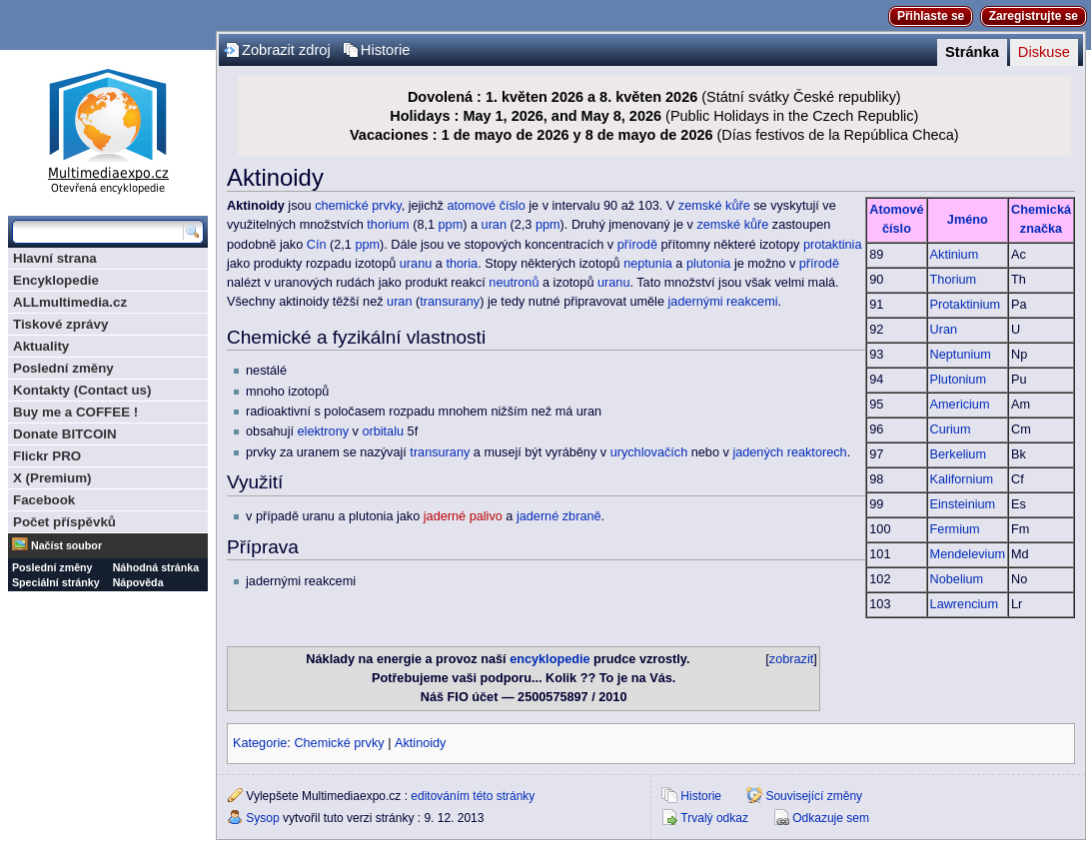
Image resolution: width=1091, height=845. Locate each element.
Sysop (262, 818)
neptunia (647, 264)
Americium (960, 405)
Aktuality (41, 346)
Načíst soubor (66, 545)
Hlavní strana (55, 258)
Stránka (972, 52)
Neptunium (960, 355)
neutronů (514, 283)
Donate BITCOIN (65, 433)
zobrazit (791, 659)
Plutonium (958, 380)
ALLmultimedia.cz (70, 302)
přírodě (637, 245)
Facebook (44, 499)
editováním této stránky (473, 796)
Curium (950, 429)
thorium (388, 225)
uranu (416, 264)
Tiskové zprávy (60, 324)
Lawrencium (964, 604)
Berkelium (958, 454)
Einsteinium (963, 504)
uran (494, 225)
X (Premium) (52, 477)
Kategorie (260, 743)
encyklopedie (549, 659)
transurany (450, 302)
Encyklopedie (56, 280)
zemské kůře (714, 206)
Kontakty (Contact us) (82, 390)
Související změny (813, 796)
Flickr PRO (47, 455)
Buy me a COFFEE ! (75, 412)
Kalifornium (961, 479)
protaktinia (832, 245)
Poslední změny (63, 368)
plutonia (708, 264)
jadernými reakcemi (723, 302)
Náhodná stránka (156, 567)
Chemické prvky (339, 743)
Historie (386, 50)
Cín (317, 245)
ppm (451, 225)
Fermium (955, 529)
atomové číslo (486, 206)
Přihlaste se (930, 16)
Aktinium (954, 255)
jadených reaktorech (789, 452)
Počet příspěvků (64, 521)
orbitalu (383, 431)
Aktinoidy (420, 743)
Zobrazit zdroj (286, 50)
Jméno (967, 220)
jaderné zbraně (559, 516)
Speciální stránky (56, 582)
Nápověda (138, 582)
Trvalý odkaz (714, 818)
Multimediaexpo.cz (108, 128)
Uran (944, 330)
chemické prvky (358, 206)
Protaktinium (965, 305)
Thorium (953, 280)
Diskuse (1044, 52)
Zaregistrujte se (1033, 16)
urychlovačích (649, 452)
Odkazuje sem (830, 818)
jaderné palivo (463, 516)
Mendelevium (967, 554)
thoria (462, 264)
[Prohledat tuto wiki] (98, 232)
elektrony (323, 431)
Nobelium (957, 579)
